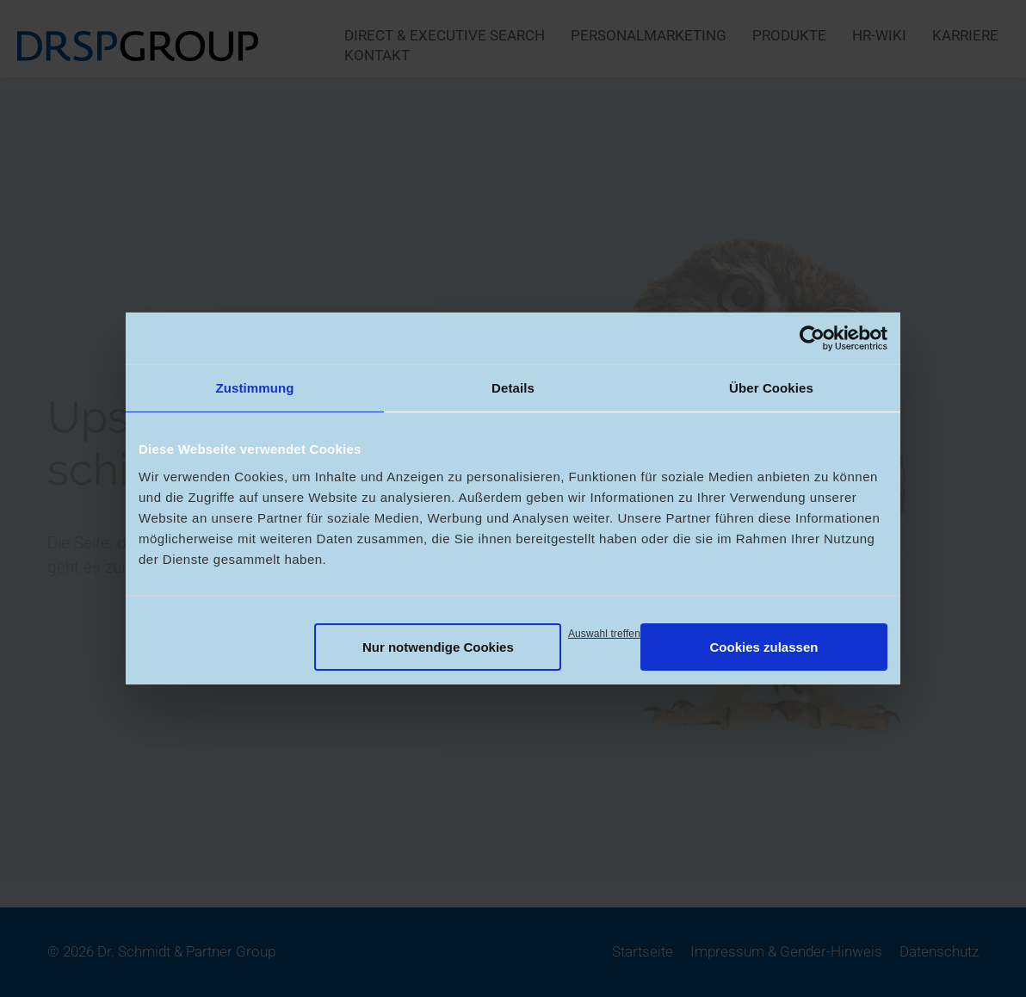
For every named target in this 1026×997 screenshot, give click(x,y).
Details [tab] (513, 388)
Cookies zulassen (764, 646)
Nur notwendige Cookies (438, 646)
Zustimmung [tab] (255, 388)
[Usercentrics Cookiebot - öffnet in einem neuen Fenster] (812, 338)
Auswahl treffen (604, 633)
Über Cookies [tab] (771, 388)
